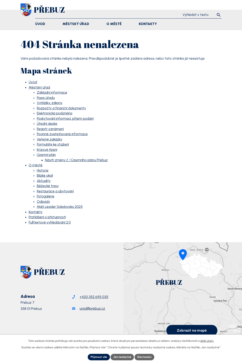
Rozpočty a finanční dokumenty (61, 108)
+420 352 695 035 (94, 297)
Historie (42, 170)
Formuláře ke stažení (53, 144)
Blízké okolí (45, 175)
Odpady (43, 202)
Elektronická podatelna (54, 113)
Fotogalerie (45, 196)
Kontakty (36, 212)
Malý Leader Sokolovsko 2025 (60, 207)
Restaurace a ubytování (55, 191)
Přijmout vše (98, 357)
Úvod (33, 82)
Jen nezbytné (122, 357)
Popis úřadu (46, 98)
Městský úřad (39, 87)
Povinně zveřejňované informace (62, 134)
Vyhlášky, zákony (49, 103)
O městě (36, 165)
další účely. (207, 341)
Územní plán (46, 155)
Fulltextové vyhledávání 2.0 (50, 222)
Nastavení (145, 357)
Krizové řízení (47, 150)
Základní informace (52, 92)
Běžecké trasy (48, 186)
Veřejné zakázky (49, 139)
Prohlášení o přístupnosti (47, 217)
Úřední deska (47, 124)
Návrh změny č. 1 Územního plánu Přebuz (76, 160)
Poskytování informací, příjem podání (65, 118)
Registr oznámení (50, 129)
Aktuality (44, 181)
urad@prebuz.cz (92, 309)
